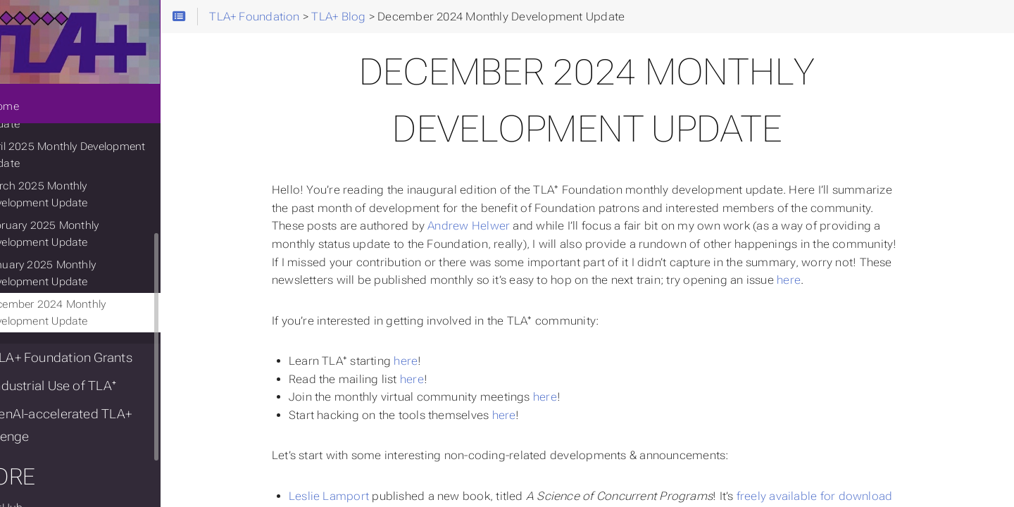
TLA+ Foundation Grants (91, 363)
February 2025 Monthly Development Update (80, 239)
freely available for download (840, 496)
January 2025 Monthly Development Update (79, 278)
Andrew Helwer (494, 225)
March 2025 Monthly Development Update (108, 199)
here (814, 280)
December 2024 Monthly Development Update (84, 317)
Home (34, 111)
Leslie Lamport (354, 496)
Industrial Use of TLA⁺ (83, 391)
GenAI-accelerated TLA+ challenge (90, 430)
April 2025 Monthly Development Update (103, 160)
